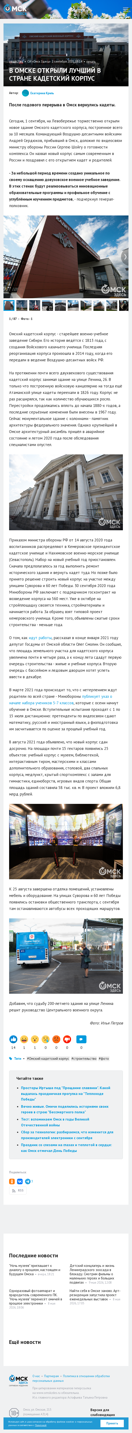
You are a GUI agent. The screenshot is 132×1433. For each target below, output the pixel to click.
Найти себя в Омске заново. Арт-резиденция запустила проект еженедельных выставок (95, 1295)
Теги (17, 1058)
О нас (36, 1376)
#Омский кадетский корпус (48, 1058)
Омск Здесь (15, 9)
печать (91, 62)
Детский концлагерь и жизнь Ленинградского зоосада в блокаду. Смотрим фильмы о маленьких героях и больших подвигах (92, 1274)
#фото (104, 1058)
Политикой (40, 1425)
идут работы (40, 637)
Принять (112, 1423)
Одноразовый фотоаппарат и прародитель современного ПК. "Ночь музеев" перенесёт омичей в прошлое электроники (35, 1297)
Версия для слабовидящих (102, 1412)
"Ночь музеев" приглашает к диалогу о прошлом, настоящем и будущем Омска (34, 1269)
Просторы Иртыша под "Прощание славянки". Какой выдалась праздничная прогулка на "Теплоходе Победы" (65, 1093)
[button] (124, 219)
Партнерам (51, 1376)
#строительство (83, 1058)
